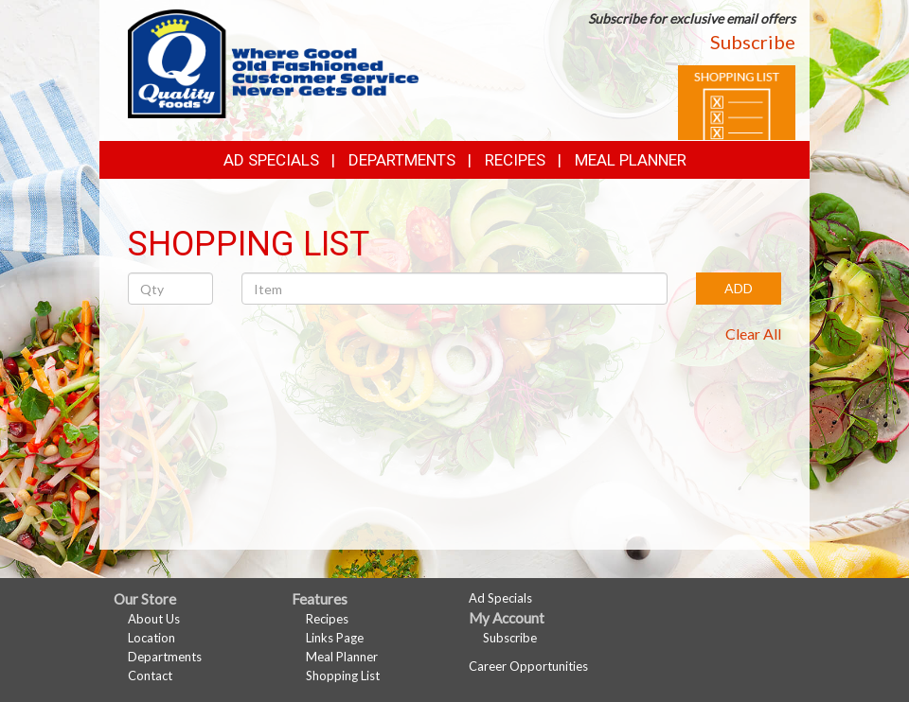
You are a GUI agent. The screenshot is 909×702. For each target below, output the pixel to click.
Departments (165, 656)
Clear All (753, 333)
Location (151, 637)
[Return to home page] (273, 62)
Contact (150, 675)
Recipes (515, 159)
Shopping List (343, 675)
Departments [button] (401, 159)
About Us (154, 618)
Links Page (335, 637)
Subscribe (752, 41)
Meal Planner (630, 159)
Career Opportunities (528, 666)
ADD (738, 288)
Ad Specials (271, 159)
